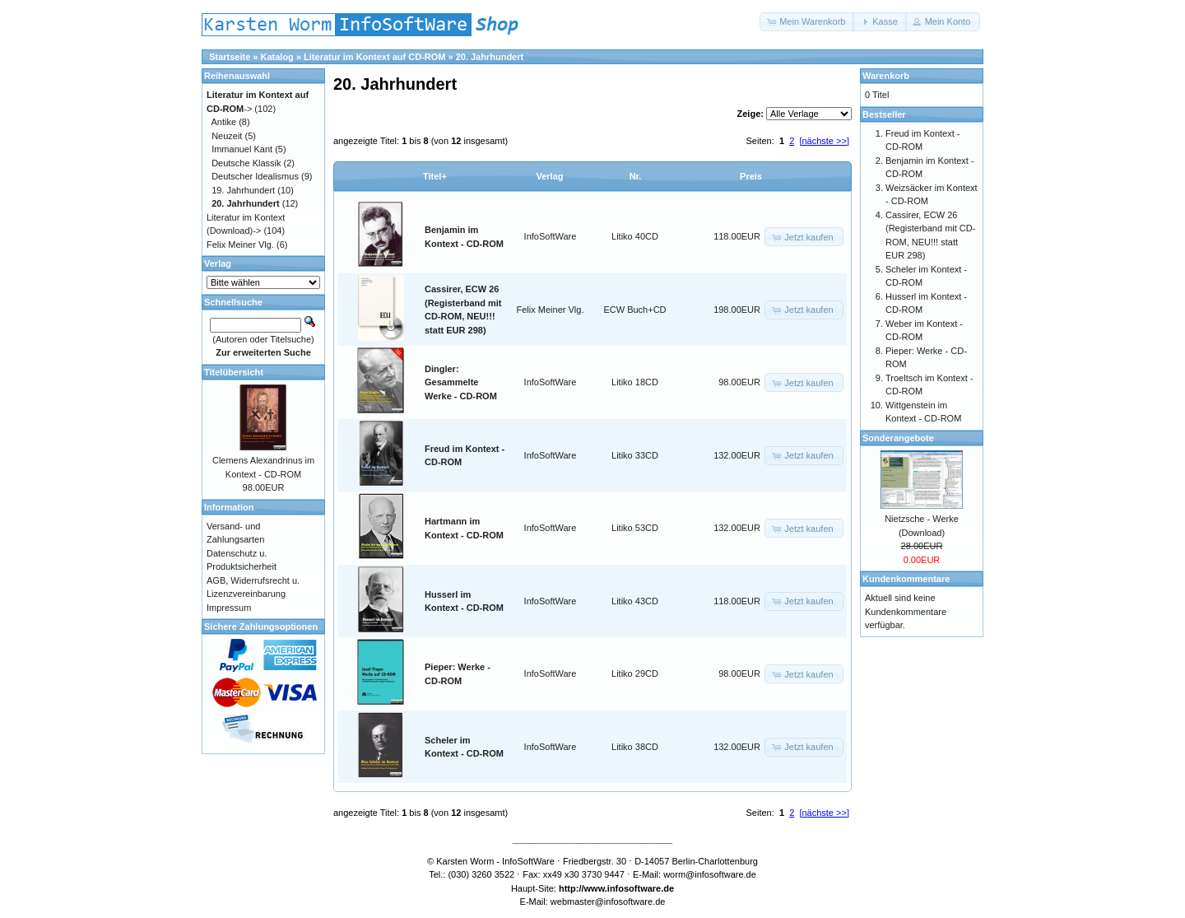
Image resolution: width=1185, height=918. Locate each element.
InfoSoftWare (550, 236)
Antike (224, 122)
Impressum (229, 608)
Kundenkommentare (906, 579)
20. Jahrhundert (490, 57)
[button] (807, 21)
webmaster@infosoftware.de (608, 901)
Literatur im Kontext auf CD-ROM (374, 57)
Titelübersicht (233, 372)
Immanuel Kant (241, 149)
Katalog (277, 57)
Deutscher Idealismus (255, 176)
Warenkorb (885, 76)
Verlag (549, 176)
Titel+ (435, 176)
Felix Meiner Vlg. (550, 310)
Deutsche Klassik (246, 163)
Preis (751, 176)
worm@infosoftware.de (709, 874)
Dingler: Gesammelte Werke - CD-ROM (461, 382)
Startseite (229, 57)
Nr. (636, 176)
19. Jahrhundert (243, 190)
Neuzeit (226, 136)
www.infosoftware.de (629, 888)
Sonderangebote (898, 438)
